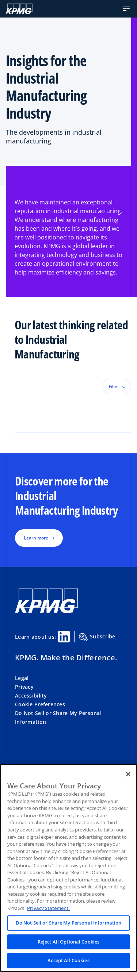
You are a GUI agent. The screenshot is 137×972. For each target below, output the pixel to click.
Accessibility (31, 695)
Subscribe (97, 637)
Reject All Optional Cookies (69, 941)
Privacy (24, 686)
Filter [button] (114, 386)
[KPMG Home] (19, 9)
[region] (68, 868)
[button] (126, 9)
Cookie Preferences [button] (40, 704)
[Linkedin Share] (64, 636)
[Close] (128, 774)
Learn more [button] (36, 538)
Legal (21, 678)
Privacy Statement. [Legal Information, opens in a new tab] (48, 908)
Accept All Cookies (68, 960)
